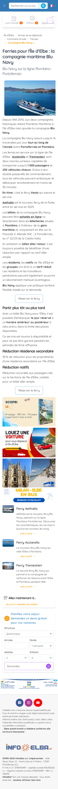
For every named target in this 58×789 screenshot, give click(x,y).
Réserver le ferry (29, 298)
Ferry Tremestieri (29, 565)
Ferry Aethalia (26, 508)
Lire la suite (27, 533)
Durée (33, 640)
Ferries (34, 39)
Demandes (29, 666)
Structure (9, 628)
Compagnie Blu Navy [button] (21, 42)
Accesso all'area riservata (27, 780)
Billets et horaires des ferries (22, 604)
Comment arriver (16, 39)
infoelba (6, 777)
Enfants (34, 652)
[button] (4, 5)
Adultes (8, 652)
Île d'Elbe (9, 35)
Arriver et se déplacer (30, 35)
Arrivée (8, 640)
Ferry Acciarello (27, 542)
